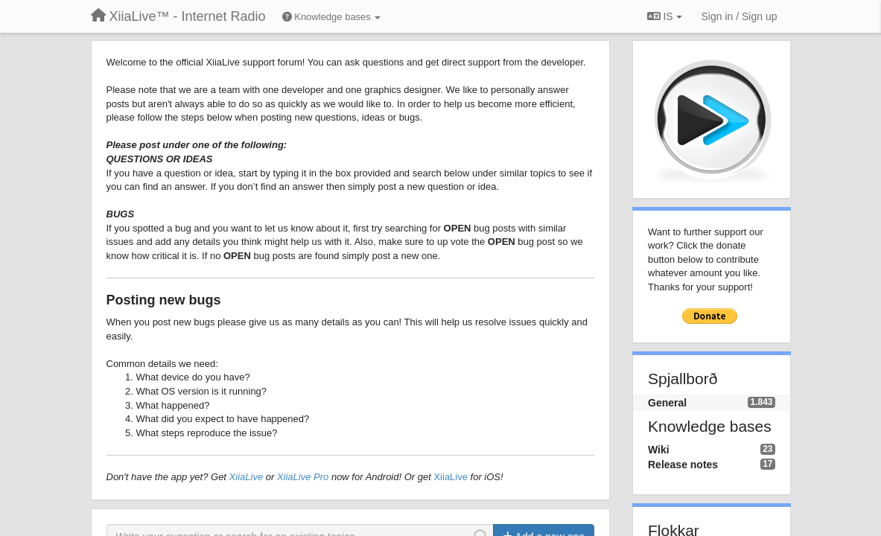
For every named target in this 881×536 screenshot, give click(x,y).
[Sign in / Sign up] (739, 16)
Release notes (683, 464)
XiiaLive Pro (302, 476)
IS (664, 16)
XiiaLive (246, 476)
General (667, 403)
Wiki (659, 450)
